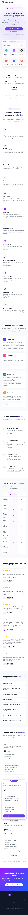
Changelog (14, 902)
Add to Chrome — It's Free (14, 28)
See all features (14, 31)
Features (5, 899)
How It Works (12, 899)
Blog (24, 899)
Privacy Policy (14, 911)
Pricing (18, 899)
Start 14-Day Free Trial (14, 816)
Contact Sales (14, 855)
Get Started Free (14, 776)
